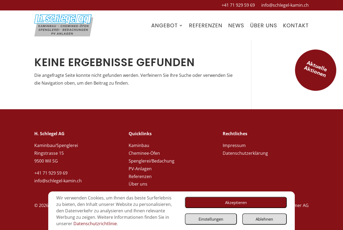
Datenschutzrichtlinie (78, 224)
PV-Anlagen (140, 169)
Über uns (263, 25)
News (236, 25)
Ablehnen (263, 217)
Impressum (234, 145)
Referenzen (205, 25)
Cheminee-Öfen (144, 153)
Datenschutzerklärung (245, 153)
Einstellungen (205, 217)
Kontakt (296, 25)
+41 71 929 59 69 (238, 5)
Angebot (164, 25)
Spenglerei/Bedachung (151, 161)
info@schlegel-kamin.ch (285, 5)
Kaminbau (139, 145)
